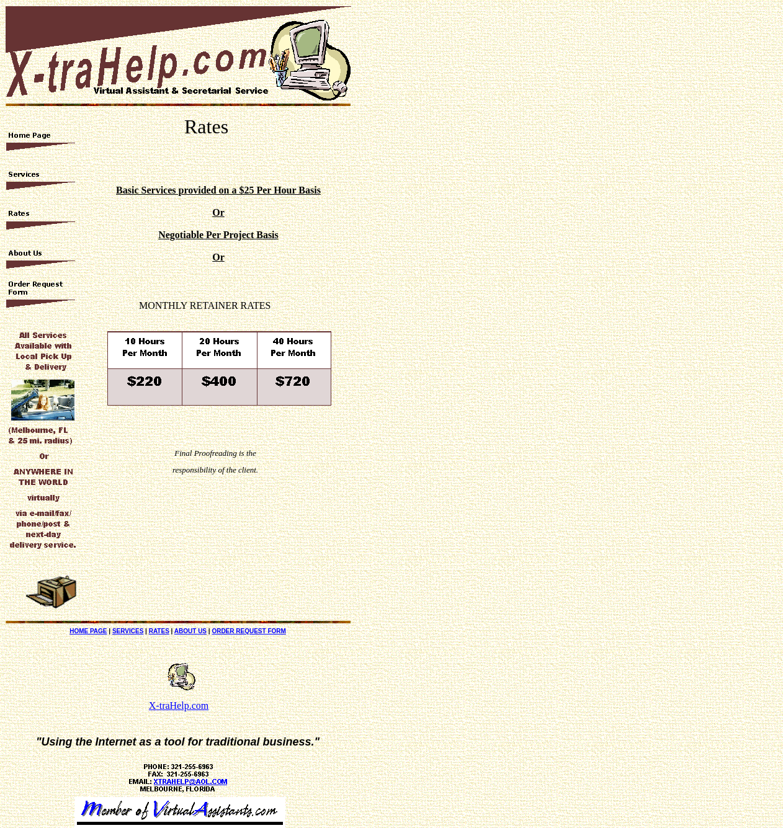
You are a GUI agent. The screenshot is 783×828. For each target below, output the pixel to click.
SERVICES (127, 631)
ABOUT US (190, 631)
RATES (159, 631)
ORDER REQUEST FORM (248, 631)
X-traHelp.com (178, 705)
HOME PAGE (88, 631)
